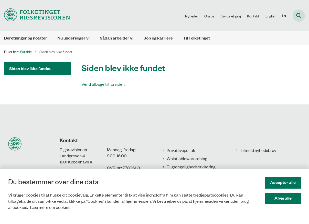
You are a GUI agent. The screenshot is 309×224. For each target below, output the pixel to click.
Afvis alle (283, 198)
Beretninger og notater (25, 38)
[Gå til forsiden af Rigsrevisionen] (35, 15)
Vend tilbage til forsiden (103, 84)
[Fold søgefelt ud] (299, 15)
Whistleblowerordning (187, 158)
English (270, 16)
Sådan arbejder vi (116, 38)
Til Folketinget (196, 38)
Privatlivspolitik (181, 150)
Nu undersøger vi (73, 38)
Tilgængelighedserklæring (191, 166)
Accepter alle (283, 182)
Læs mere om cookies (50, 207)
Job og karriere (158, 38)
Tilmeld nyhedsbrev (258, 150)
